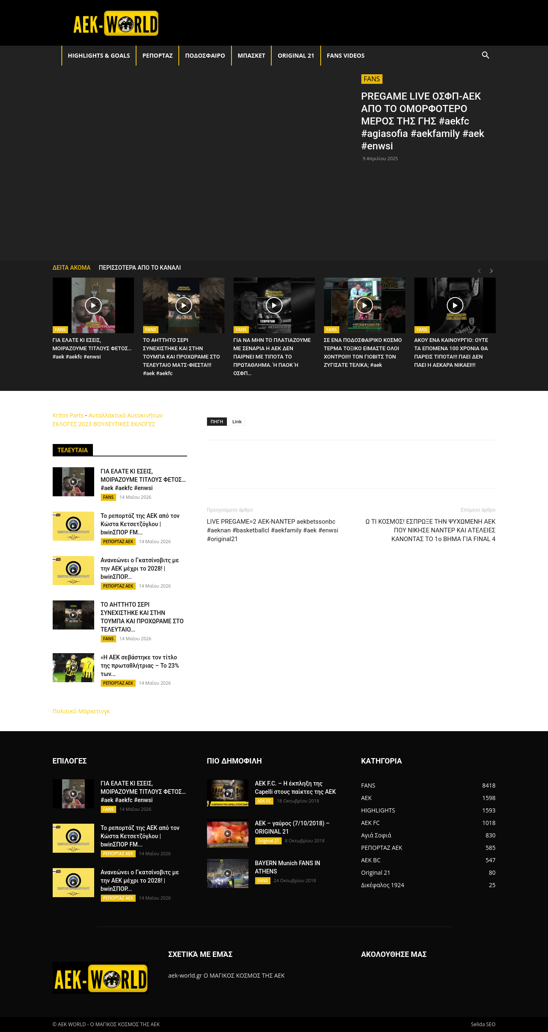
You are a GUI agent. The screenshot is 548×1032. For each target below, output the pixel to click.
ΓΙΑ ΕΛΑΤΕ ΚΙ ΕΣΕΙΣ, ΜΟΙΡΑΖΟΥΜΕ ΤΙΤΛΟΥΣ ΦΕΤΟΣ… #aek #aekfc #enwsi (92, 348)
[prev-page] (479, 271)
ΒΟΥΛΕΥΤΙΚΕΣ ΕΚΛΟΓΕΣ (124, 424)
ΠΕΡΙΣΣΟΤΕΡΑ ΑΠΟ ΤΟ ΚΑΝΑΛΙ (140, 267)
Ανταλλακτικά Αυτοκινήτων (125, 415)
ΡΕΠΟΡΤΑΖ (157, 55)
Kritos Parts (68, 415)
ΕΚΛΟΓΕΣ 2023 (72, 424)
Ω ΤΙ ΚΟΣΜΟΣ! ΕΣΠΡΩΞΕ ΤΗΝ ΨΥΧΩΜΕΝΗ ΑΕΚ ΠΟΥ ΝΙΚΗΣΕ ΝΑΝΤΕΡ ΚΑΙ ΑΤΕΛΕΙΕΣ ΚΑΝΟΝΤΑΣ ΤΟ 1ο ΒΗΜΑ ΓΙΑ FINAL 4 (430, 530)
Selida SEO (483, 1024)
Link (236, 421)
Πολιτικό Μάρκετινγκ (81, 711)
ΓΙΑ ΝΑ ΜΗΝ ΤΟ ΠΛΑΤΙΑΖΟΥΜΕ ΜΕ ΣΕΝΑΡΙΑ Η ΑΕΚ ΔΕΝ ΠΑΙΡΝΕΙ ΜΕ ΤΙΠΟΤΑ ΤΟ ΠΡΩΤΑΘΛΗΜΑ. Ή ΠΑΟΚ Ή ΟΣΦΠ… (272, 356)
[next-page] (491, 271)
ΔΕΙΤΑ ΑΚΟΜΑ (72, 267)
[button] (486, 56)
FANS (372, 78)
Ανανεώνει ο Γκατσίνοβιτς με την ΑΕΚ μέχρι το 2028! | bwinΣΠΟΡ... (140, 568)
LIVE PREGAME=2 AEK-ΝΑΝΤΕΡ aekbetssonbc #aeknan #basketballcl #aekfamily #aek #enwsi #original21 (273, 530)
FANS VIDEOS (346, 55)
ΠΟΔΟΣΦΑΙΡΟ (205, 55)
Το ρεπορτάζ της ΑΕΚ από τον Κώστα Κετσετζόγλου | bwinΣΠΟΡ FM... (140, 524)
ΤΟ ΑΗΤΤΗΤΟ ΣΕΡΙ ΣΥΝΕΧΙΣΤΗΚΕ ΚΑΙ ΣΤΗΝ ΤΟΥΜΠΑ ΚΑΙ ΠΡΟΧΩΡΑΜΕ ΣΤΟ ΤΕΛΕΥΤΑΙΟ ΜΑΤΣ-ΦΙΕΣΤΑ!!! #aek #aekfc (181, 356)
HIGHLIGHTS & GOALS (99, 55)
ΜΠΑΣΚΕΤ (251, 55)
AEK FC (264, 801)
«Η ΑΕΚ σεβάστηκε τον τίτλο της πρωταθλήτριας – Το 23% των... (140, 665)
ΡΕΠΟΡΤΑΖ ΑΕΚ (118, 541)
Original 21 (296, 55)
